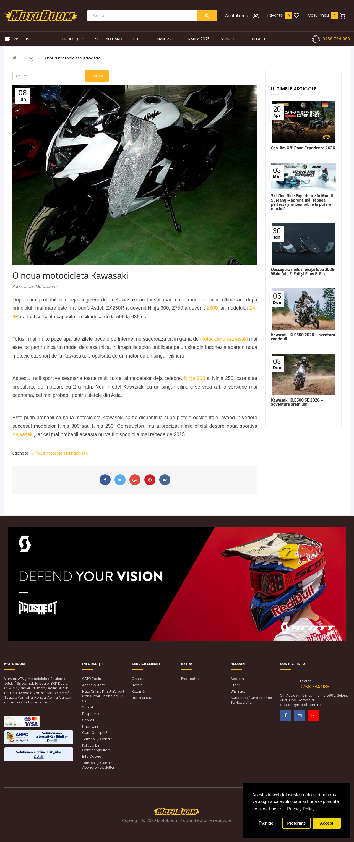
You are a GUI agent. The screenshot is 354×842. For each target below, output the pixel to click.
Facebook (285, 715)
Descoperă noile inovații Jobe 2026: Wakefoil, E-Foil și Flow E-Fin (303, 271)
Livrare (137, 685)
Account (238, 678)
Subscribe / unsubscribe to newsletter (251, 700)
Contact (139, 678)
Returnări (139, 691)
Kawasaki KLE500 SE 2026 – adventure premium (297, 402)
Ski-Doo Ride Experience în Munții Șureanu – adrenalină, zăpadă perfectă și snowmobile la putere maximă (302, 202)
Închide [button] (266, 823)
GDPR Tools (91, 678)
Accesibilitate (93, 685)
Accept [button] (326, 823)
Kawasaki (23, 434)
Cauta (96, 76)
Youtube (313, 715)
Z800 (212, 308)
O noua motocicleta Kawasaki (72, 58)
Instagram (299, 715)
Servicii (88, 720)
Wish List (238, 691)
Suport (87, 707)
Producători (191, 678)
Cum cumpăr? (95, 732)
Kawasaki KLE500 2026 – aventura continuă (303, 337)
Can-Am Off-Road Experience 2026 (303, 148)
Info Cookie (91, 756)
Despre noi (91, 713)
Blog (29, 58)
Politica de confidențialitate (96, 747)
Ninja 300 (194, 378)
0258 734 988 (336, 39)
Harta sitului (142, 697)
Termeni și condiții (97, 739)
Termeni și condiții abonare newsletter (98, 765)
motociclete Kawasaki (224, 339)
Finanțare (90, 726)
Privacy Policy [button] (301, 809)
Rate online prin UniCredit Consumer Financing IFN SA (103, 696)
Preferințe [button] (296, 823)
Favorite (275, 15)
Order (235, 685)
